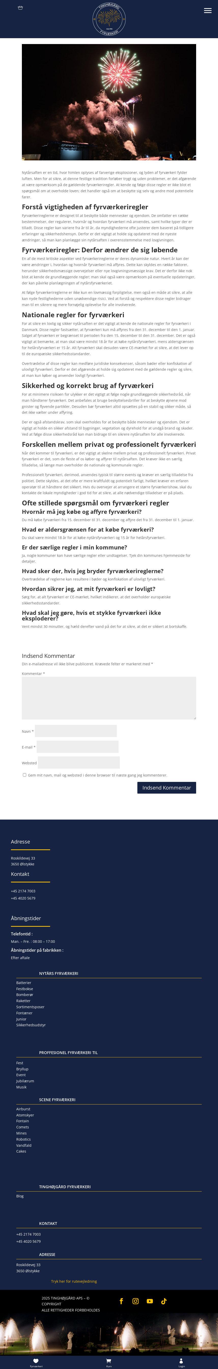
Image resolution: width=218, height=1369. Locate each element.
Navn (28, 731)
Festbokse (24, 988)
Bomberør (24, 994)
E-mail (29, 747)
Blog (20, 1196)
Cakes (21, 1151)
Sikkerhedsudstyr (31, 1024)
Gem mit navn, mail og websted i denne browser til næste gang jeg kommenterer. (97, 775)
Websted (29, 762)
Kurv (109, 1366)
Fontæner (24, 1013)
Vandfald (24, 1145)
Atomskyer (25, 1115)
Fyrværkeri (36, 1366)
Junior (21, 1019)
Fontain (22, 1120)
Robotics (23, 1139)
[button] (210, 7)
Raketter (23, 1000)
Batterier (23, 982)
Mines (21, 1133)
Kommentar (33, 673)
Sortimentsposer (30, 1006)
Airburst (23, 1109)
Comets (22, 1127)
